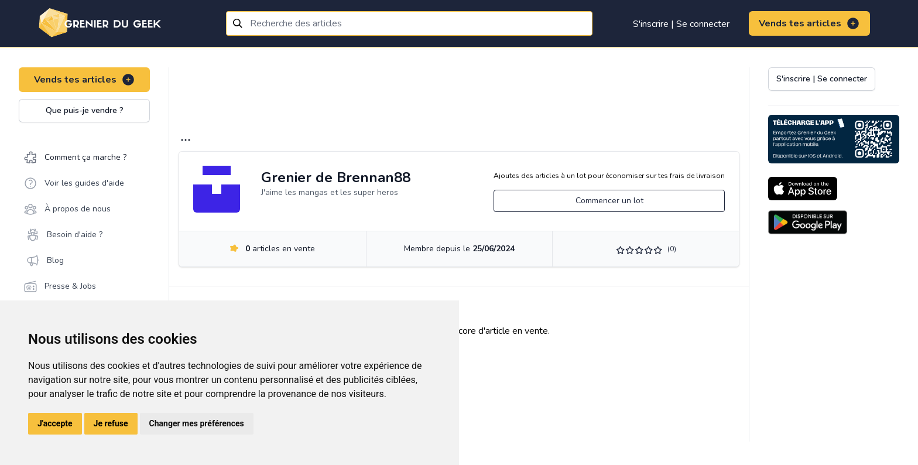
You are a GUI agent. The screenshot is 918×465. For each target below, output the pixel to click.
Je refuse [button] (111, 423)
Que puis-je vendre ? (85, 110)
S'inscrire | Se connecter (681, 24)
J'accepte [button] (55, 423)
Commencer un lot (609, 200)
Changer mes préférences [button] (196, 423)
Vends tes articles (809, 23)
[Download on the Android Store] (807, 222)
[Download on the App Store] (802, 188)
